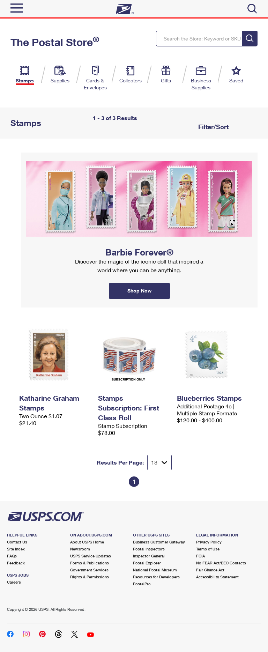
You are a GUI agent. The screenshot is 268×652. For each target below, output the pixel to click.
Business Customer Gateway (159, 542)
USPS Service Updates (90, 556)
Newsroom (80, 549)
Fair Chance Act (210, 570)
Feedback (16, 563)
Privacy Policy (209, 542)
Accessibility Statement (217, 577)
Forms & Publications (89, 563)
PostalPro (142, 583)
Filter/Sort (212, 127)
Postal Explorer (147, 563)
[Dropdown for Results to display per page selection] (159, 462)
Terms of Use (207, 549)
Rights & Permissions (89, 577)
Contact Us (17, 542)
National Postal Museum (155, 570)
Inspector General (149, 556)
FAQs (12, 556)
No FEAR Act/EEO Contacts (221, 563)
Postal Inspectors (149, 549)
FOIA (200, 556)
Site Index (16, 549)
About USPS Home (87, 542)
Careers (14, 582)
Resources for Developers (156, 577)
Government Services (89, 570)
